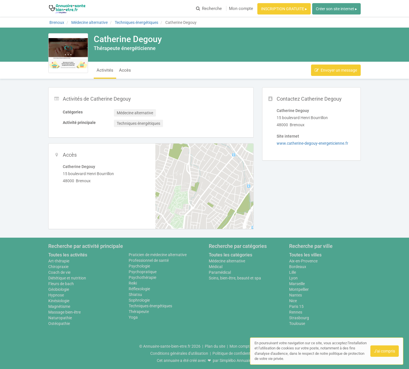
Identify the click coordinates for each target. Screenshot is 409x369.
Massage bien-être (64, 312)
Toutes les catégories (230, 255)
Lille (292, 272)
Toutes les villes (305, 255)
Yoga (133, 317)
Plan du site (215, 346)
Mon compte (241, 8)
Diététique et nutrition (67, 278)
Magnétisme (59, 306)
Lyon (293, 278)
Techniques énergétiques (150, 306)
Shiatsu (135, 294)
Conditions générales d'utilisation (179, 353)
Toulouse (297, 323)
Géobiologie (58, 289)
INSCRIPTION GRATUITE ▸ (284, 9)
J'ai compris (384, 351)
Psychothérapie (142, 277)
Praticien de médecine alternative (158, 254)
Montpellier (299, 289)
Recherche (209, 8)
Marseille (297, 283)
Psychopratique (142, 272)
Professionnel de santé (149, 260)
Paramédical (220, 272)
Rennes (295, 312)
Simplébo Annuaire (236, 360)
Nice (293, 300)
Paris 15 (296, 306)
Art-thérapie (58, 261)
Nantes (295, 295)
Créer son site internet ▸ (336, 9)
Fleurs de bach (61, 283)
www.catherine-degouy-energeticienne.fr (312, 143)
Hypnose (56, 295)
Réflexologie (139, 289)
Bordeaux (297, 266)
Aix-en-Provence (303, 261)
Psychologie (139, 266)
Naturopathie (60, 318)
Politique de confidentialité (235, 353)
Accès (125, 70)
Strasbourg (299, 318)
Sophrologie (139, 300)
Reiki (133, 283)
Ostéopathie (59, 323)
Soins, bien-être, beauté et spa (235, 278)
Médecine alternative (227, 261)
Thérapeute (139, 311)
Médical (215, 266)
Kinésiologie (58, 300)
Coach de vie (59, 272)
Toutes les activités (67, 255)
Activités (105, 70)
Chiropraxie (58, 266)
